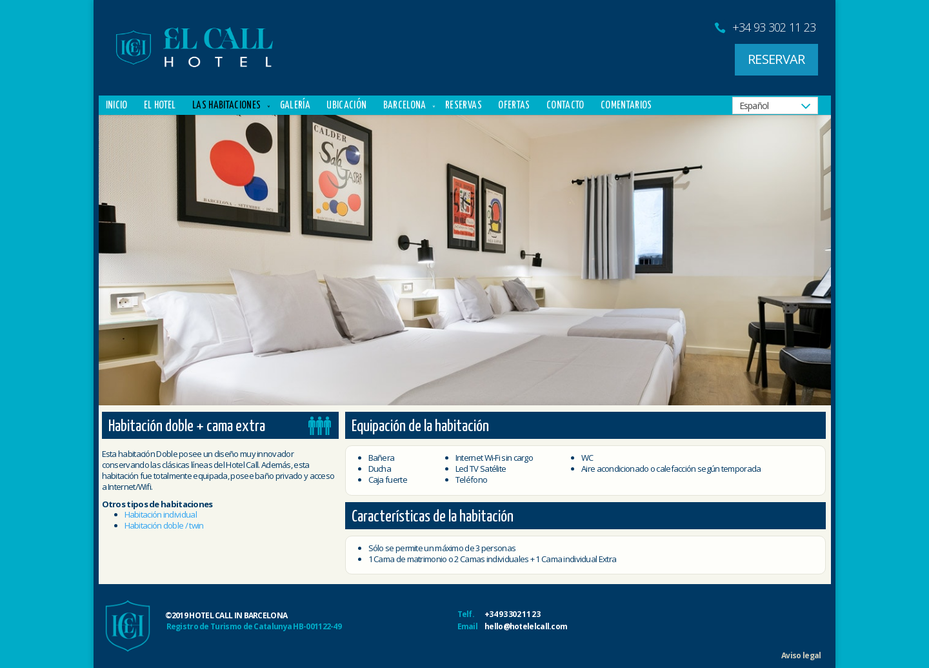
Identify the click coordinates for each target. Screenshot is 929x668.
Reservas (463, 105)
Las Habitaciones (226, 105)
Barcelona (404, 105)
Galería (295, 105)
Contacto (565, 105)
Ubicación (346, 105)
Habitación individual (161, 514)
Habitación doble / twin (164, 525)
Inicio (117, 105)
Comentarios (626, 105)
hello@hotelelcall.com (525, 626)
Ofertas (514, 105)
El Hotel (160, 105)
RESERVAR (776, 59)
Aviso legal (801, 655)
